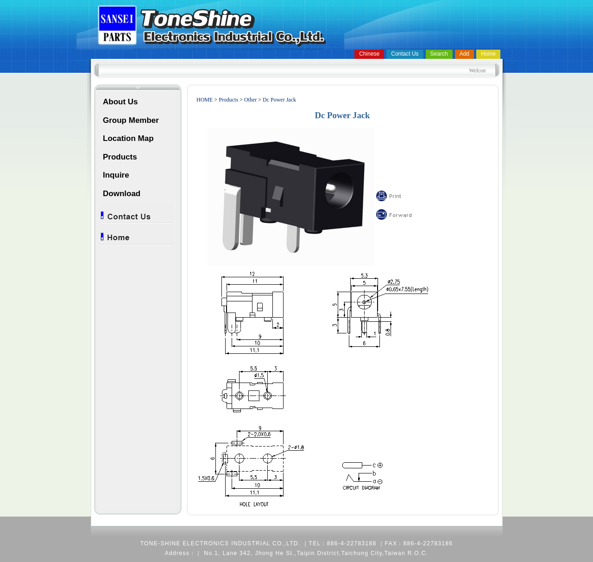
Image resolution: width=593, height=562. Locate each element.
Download (121, 193)
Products (120, 157)
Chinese (369, 54)
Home (488, 54)
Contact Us (404, 54)
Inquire (116, 175)
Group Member (131, 120)
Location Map (128, 138)
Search (439, 54)
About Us (120, 101)
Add (464, 54)
